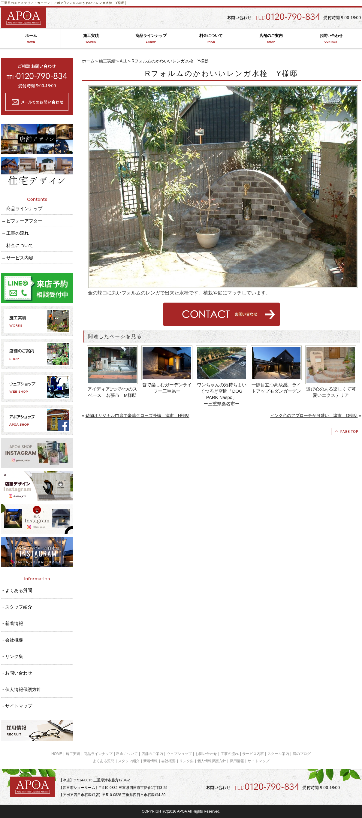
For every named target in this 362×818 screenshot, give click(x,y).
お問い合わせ (331, 38)
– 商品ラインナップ (22, 208)
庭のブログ (302, 754)
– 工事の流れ (15, 233)
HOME (56, 754)
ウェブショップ (179, 754)
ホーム (31, 38)
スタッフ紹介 (129, 761)
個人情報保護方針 (211, 761)
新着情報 (150, 761)
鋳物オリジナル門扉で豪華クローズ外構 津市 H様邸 (137, 415)
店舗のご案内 (271, 38)
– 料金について (17, 245)
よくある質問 (103, 761)
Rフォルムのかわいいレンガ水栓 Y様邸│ (95, 3)
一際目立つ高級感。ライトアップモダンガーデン (276, 388)
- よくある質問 (17, 590)
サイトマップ (258, 761)
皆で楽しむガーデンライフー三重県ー (167, 388)
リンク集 (186, 761)
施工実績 (91, 38)
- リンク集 (12, 656)
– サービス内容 (17, 257)
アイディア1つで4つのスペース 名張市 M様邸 (112, 392)
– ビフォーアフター (22, 220)
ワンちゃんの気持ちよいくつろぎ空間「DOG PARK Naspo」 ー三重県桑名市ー (222, 394)
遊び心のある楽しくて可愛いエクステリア (331, 392)
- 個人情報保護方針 (21, 689)
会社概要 (168, 761)
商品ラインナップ (151, 38)
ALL (123, 61)
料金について (211, 38)
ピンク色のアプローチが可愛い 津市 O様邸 (313, 415)
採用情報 (237, 761)
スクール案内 (278, 754)
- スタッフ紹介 (17, 606)
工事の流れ (230, 754)
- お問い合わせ (17, 672)
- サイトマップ (17, 705)
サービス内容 (253, 754)
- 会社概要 (12, 639)
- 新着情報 (12, 623)
